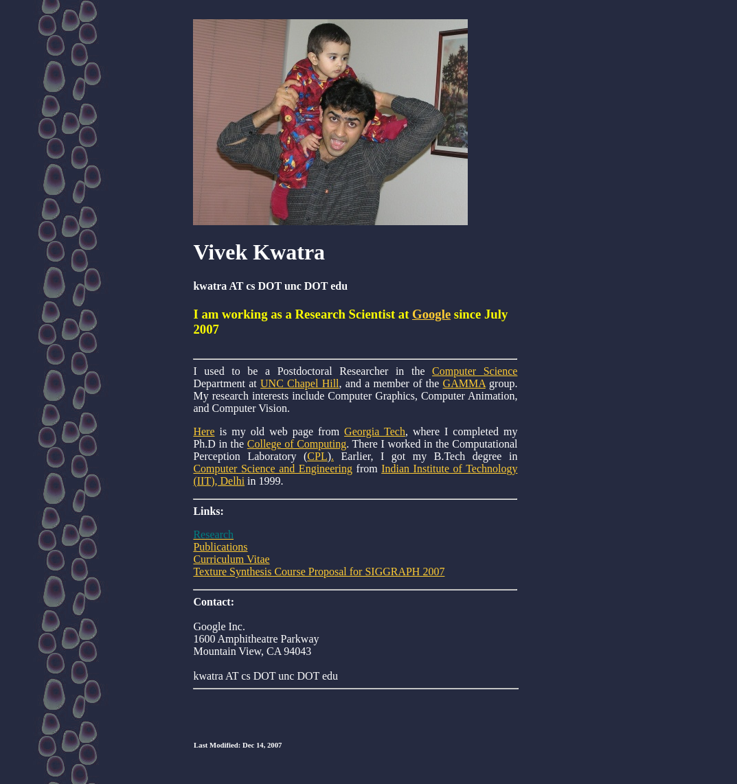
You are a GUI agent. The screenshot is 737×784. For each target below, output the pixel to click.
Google (431, 314)
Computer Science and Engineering (272, 468)
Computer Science (474, 371)
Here (203, 431)
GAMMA (464, 383)
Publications (220, 547)
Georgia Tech (374, 431)
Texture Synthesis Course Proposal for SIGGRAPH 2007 (318, 571)
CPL (317, 456)
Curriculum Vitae (231, 559)
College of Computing (296, 444)
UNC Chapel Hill (299, 383)
